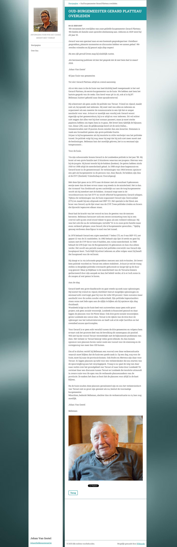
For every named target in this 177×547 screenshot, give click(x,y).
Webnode (141, 543)
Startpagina (36, 45)
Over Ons (34, 50)
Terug (73, 492)
